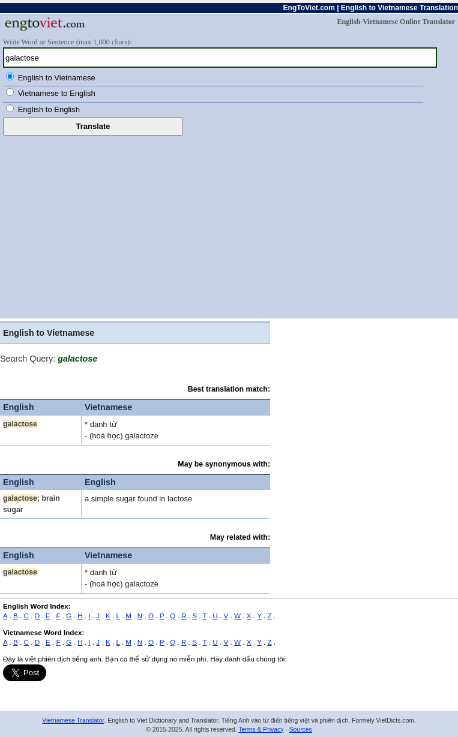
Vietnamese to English (56, 93)
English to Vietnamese (56, 77)
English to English (49, 109)
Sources (300, 729)
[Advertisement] (229, 225)
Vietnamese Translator (73, 720)
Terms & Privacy (260, 729)
